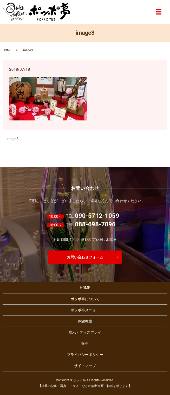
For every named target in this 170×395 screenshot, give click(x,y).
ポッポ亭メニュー (85, 310)
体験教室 (85, 321)
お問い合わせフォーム (85, 257)
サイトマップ (85, 366)
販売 (85, 343)
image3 (12, 139)
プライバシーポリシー (85, 355)
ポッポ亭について (85, 299)
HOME (7, 50)
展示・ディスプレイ (85, 332)
